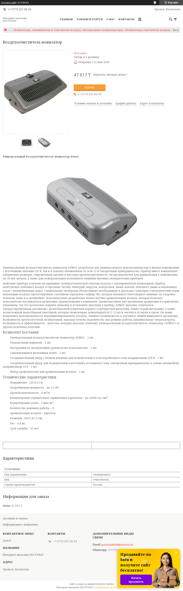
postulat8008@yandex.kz (117, 544)
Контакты (126, 19)
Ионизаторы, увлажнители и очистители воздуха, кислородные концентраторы (68, 30)
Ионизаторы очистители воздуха (147, 30)
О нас (110, 19)
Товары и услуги (90, 19)
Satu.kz (110, 584)
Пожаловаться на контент (111, 587)
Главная (66, 19)
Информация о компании (20, 524)
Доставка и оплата (15, 518)
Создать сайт (9, 2)
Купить (89, 87)
